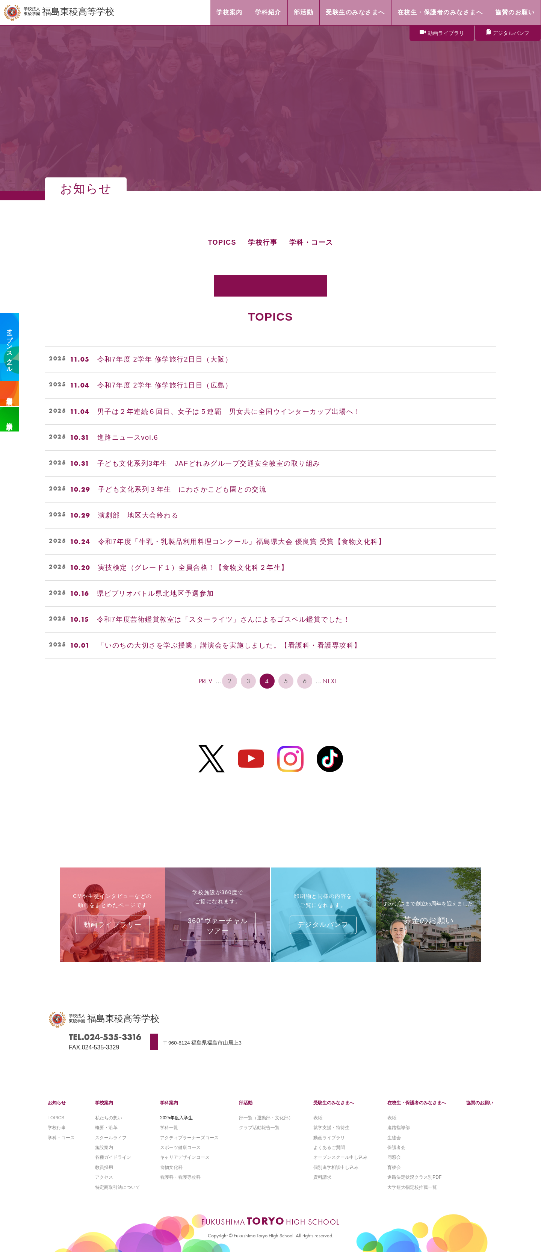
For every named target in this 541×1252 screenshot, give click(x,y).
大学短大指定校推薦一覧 (412, 1187)
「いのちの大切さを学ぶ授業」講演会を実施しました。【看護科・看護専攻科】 (229, 645)
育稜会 (394, 1167)
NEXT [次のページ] (330, 681)
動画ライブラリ (446, 33)
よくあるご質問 (329, 1147)
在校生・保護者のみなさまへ (416, 1102)
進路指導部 (398, 1127)
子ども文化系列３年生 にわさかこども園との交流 (182, 489)
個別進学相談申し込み (335, 1167)
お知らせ (57, 1102)
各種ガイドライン (113, 1157)
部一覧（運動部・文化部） (266, 1117)
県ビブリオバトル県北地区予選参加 (155, 593)
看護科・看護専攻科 (180, 1177)
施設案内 (104, 1147)
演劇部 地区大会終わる (138, 515)
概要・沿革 (106, 1127)
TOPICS (222, 242)
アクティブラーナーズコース (189, 1137)
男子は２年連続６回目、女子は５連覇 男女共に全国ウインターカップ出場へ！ (229, 411)
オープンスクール (9, 346)
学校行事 (262, 242)
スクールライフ (111, 1137)
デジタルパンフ (511, 33)
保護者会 (396, 1147)
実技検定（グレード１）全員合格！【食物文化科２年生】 (193, 567)
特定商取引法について (117, 1187)
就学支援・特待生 (331, 1127)
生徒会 (394, 1137)
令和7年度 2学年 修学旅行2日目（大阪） (165, 359)
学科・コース (311, 242)
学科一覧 (169, 1127)
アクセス (104, 1177)
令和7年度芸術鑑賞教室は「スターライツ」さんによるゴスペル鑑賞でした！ (224, 619)
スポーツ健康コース (180, 1147)
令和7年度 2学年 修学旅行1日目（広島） (165, 385)
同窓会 (394, 1157)
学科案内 (169, 1102)
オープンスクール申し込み (340, 1157)
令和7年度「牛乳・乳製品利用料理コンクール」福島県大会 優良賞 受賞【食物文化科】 (242, 541)
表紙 (317, 1117)
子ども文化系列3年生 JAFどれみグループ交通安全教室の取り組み (208, 463)
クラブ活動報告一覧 (259, 1127)
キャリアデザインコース (185, 1157)
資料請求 (9, 419)
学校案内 (104, 1102)
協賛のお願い (479, 1102)
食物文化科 (171, 1167)
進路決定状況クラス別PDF (414, 1177)
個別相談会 (9, 393)
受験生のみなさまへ (333, 1102)
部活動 (245, 1102)
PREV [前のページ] (205, 681)
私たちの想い (108, 1117)
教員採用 (104, 1167)
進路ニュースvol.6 (128, 437)
